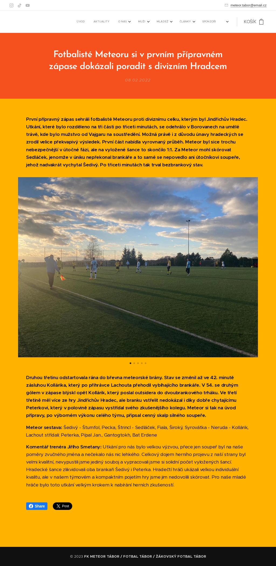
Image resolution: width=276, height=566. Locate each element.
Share (37, 506)
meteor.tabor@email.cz (248, 5)
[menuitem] (114, 22)
